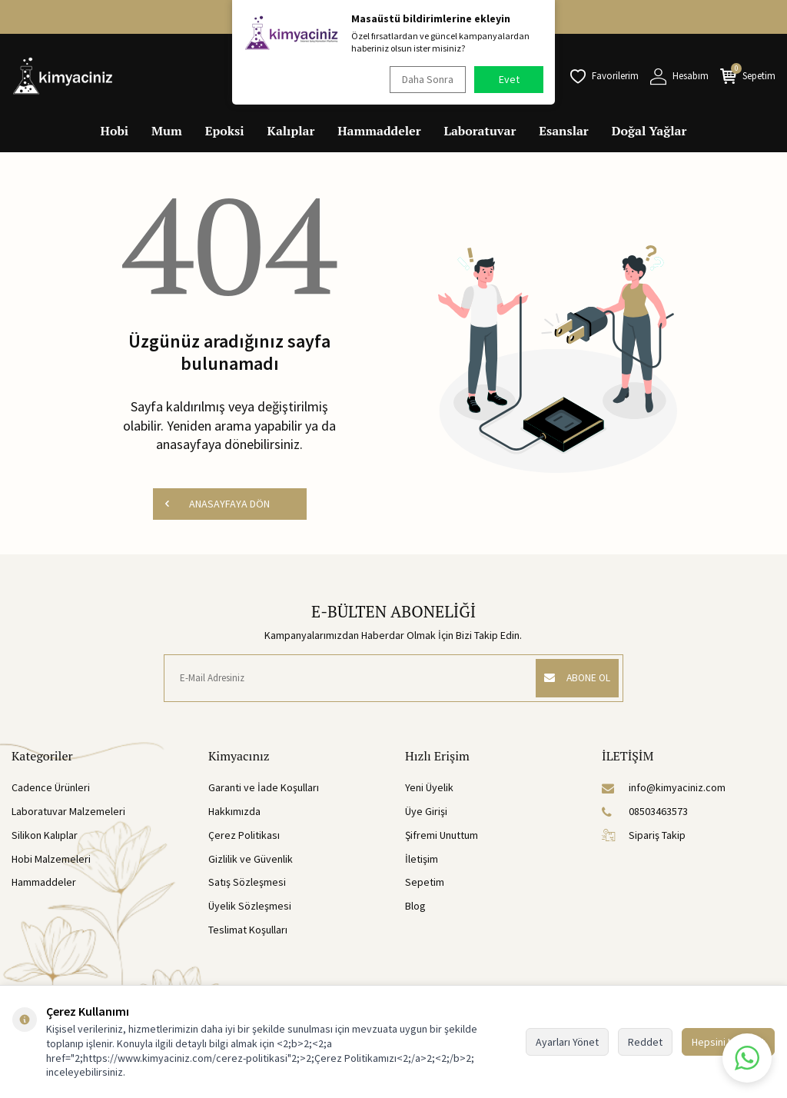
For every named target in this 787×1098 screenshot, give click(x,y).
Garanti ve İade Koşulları (263, 790)
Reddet (645, 1042)
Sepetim (424, 884)
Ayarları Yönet (567, 1042)
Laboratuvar (480, 130)
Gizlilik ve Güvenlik (250, 860)
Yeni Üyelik (429, 790)
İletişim (421, 860)
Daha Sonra (424, 79)
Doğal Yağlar (649, 130)
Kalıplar (291, 130)
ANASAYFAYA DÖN (217, 504)
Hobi (115, 130)
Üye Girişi (426, 813)
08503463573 (645, 813)
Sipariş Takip (644, 836)
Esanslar (563, 130)
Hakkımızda (234, 813)
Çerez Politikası (244, 836)
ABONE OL (572, 680)
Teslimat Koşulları (247, 931)
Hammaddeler (378, 130)
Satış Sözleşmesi (247, 884)
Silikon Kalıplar (45, 836)
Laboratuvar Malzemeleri (68, 813)
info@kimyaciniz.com (664, 790)
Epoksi (224, 130)
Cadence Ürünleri (51, 790)
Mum (166, 130)
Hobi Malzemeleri (51, 860)
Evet (509, 79)
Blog (415, 908)
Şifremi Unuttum (441, 836)
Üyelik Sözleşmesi (249, 908)
